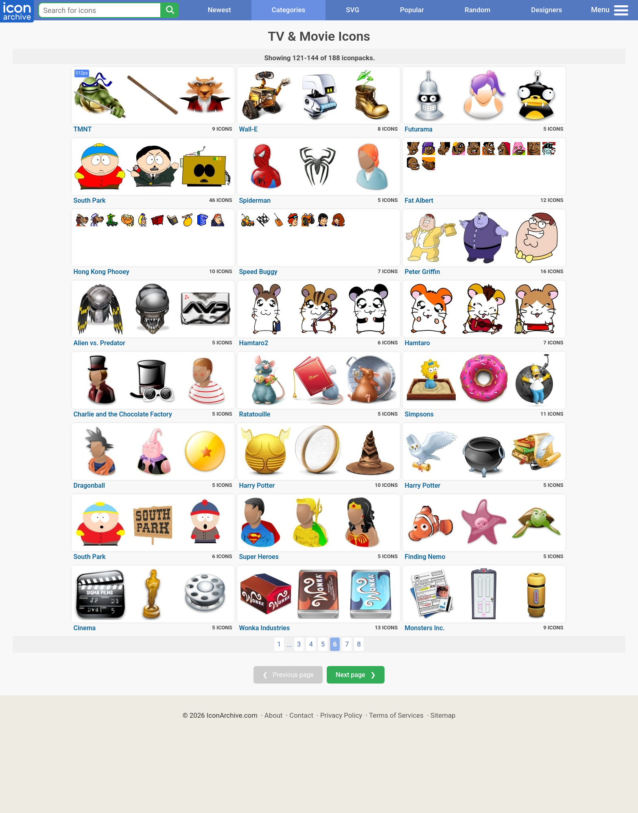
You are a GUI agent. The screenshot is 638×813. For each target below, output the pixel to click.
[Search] (169, 10)
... (289, 644)
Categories (289, 10)
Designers (546, 10)
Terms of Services (396, 715)
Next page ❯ (355, 675)
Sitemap (443, 715)
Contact (301, 715)
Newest (219, 10)
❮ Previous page (288, 675)
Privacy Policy (341, 715)
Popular (412, 10)
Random (477, 10)
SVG (352, 10)
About (273, 715)
